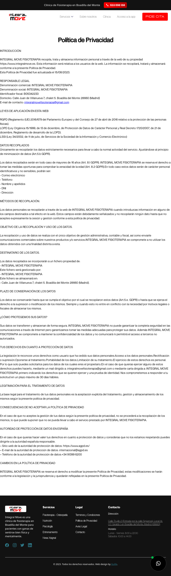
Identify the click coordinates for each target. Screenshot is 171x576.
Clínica (107, 16)
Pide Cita (155, 16)
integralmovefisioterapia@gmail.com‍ (46, 102)
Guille (114, 564)
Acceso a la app (126, 16)
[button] (66, 16)
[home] (17, 16)
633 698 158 (117, 5)
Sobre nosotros (88, 16)
